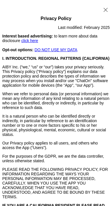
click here (29, 40)
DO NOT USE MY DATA (56, 49)
